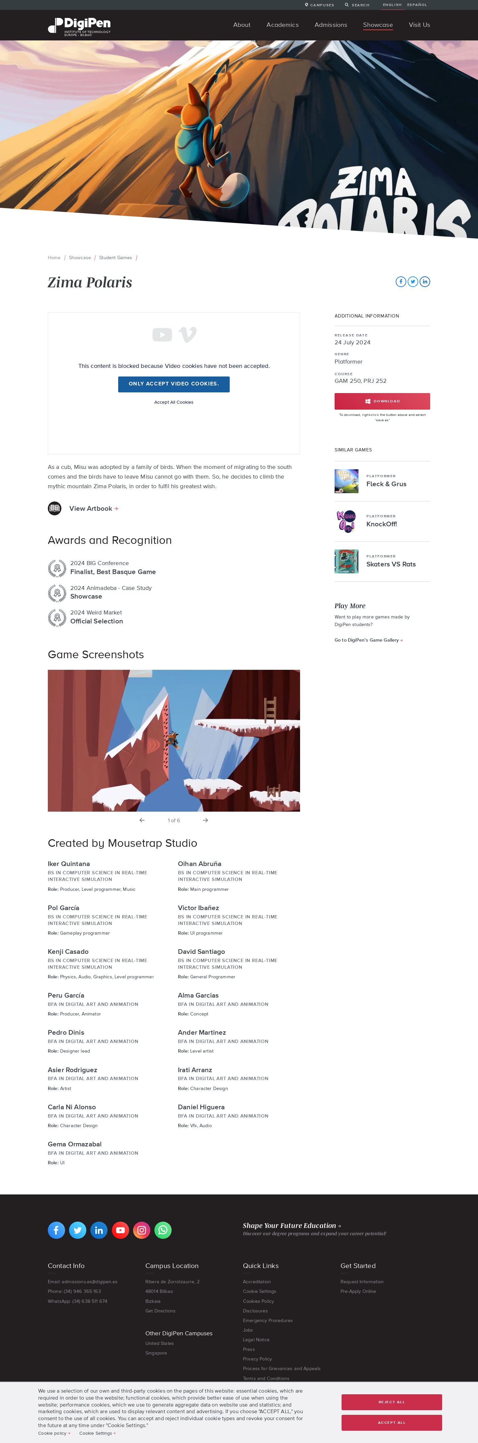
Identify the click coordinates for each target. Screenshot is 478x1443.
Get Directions (160, 1310)
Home (54, 257)
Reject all (392, 1402)
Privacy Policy (257, 1358)
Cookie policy (52, 1433)
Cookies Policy (258, 1301)
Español (417, 5)
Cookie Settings (259, 1291)
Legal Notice (256, 1339)
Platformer (349, 362)
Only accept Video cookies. (174, 384)
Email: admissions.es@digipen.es (83, 1281)
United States (159, 1343)
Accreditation (257, 1281)
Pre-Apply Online (358, 1291)
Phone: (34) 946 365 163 (74, 1291)
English (392, 5)
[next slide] (205, 820)
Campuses (322, 5)
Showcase (80, 257)
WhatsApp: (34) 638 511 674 (77, 1301)
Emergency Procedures (268, 1320)
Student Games (115, 257)
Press (249, 1349)
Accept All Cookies (174, 402)
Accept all (392, 1422)
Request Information (362, 1281)
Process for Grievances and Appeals (282, 1368)
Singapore (156, 1353)
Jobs (248, 1330)
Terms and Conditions (266, 1378)
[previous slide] (142, 820)
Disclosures (255, 1310)
